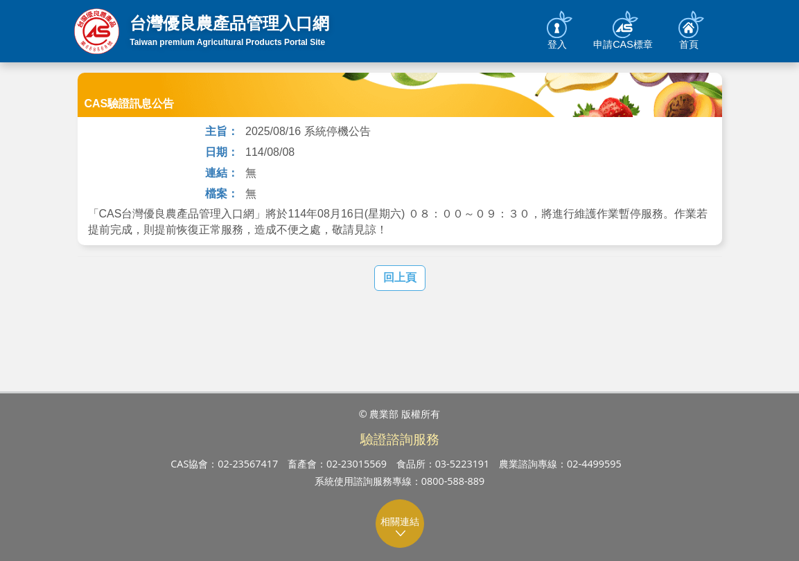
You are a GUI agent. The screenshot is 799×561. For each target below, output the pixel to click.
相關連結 (400, 527)
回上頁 (399, 277)
